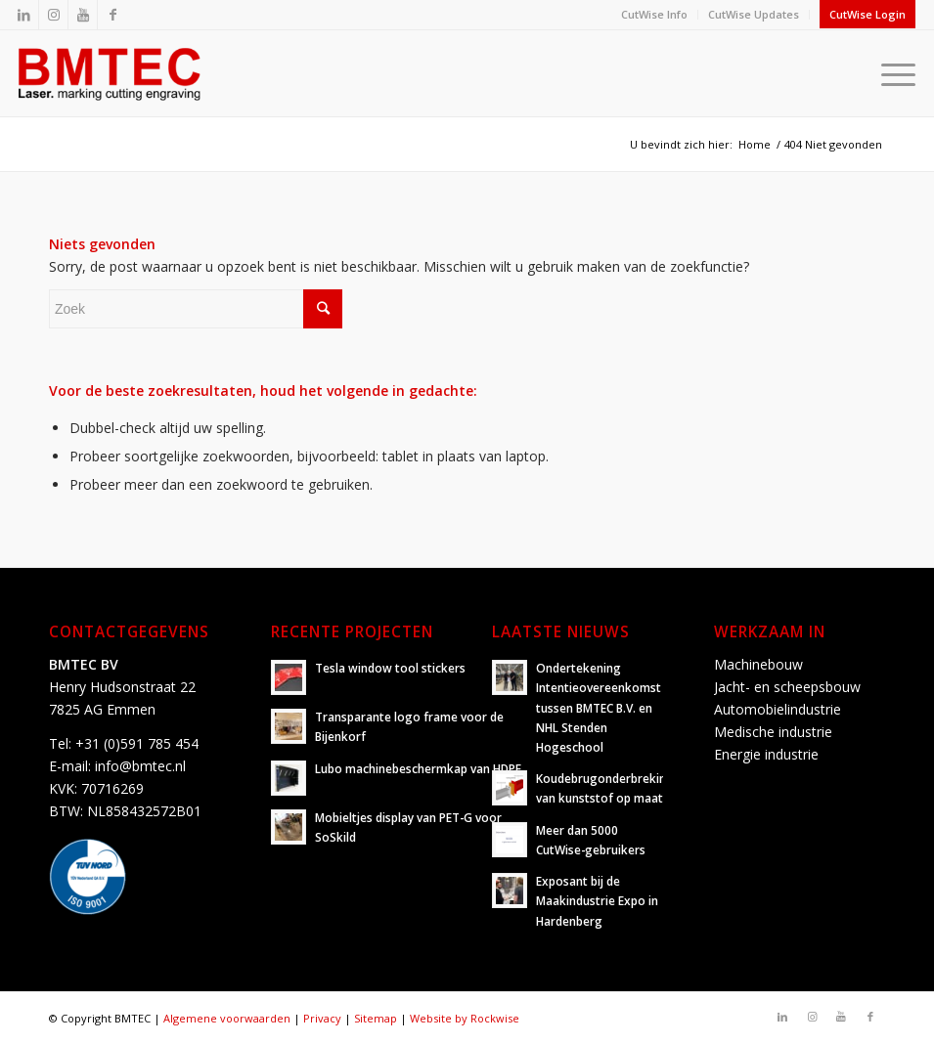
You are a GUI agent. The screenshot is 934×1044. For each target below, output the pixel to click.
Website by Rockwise (464, 1018)
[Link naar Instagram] (53, 14)
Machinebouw (758, 664)
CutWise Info (654, 14)
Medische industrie (773, 731)
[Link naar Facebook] (112, 14)
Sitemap (375, 1018)
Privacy (322, 1018)
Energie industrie (766, 754)
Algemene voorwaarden (226, 1018)
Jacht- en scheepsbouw (787, 686)
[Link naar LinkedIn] (24, 14)
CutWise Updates (753, 14)
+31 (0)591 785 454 (137, 743)
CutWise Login (867, 14)
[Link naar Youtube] (82, 14)
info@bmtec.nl (140, 766)
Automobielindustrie (777, 709)
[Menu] (893, 73)
